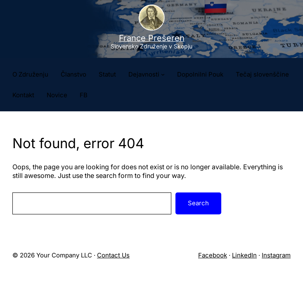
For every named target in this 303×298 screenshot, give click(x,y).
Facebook (212, 255)
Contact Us (113, 255)
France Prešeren (152, 38)
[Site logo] (151, 29)
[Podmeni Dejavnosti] (163, 74)
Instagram (276, 255)
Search (198, 203)
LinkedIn (244, 255)
